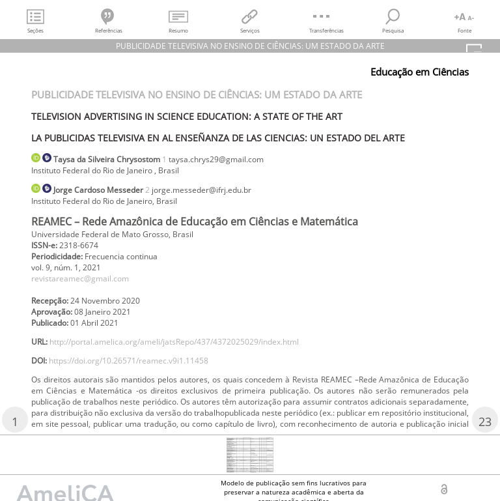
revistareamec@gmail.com (80, 278)
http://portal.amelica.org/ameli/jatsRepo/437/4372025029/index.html (174, 341)
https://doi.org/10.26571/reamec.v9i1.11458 (128, 360)
